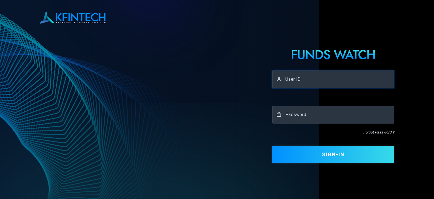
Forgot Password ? (378, 132)
